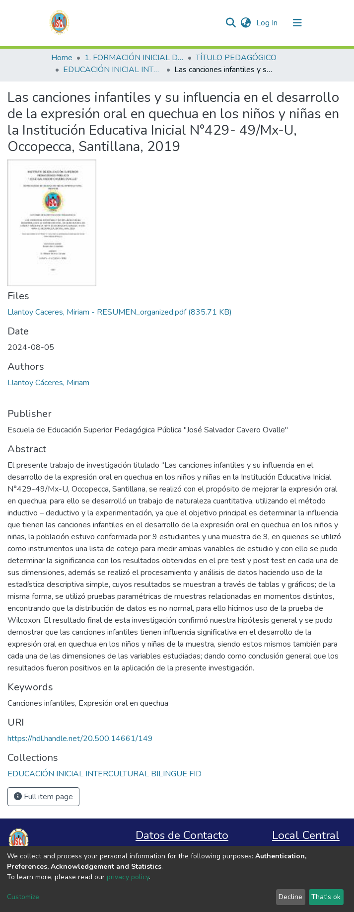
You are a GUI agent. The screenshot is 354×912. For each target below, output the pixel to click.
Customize (23, 897)
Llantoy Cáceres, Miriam (48, 382)
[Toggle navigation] (297, 23)
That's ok (326, 897)
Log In (268, 22)
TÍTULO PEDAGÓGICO (236, 57)
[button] (246, 23)
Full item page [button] (43, 796)
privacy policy (128, 877)
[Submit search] (231, 22)
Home (61, 57)
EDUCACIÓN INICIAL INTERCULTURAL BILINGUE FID (112, 69)
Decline (290, 897)
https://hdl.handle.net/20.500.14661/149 (80, 738)
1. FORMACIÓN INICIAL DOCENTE (134, 57)
